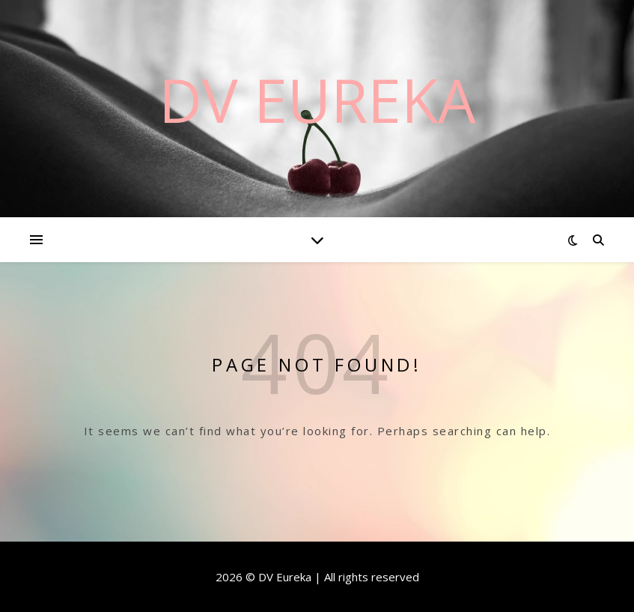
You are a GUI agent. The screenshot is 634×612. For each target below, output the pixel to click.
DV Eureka (317, 100)
